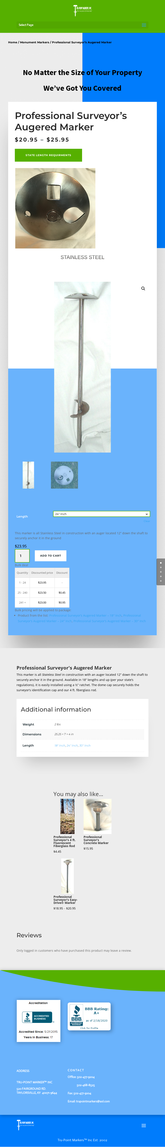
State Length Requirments (48, 155)
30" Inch (85, 745)
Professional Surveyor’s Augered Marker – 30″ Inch (109, 621)
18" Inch (60, 745)
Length (22, 516)
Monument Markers (34, 42)
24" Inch (72, 745)
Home (12, 42)
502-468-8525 (81, 1085)
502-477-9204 (86, 1077)
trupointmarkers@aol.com (93, 1101)
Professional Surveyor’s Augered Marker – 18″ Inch (85, 616)
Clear (147, 521)
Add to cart (50, 555)
